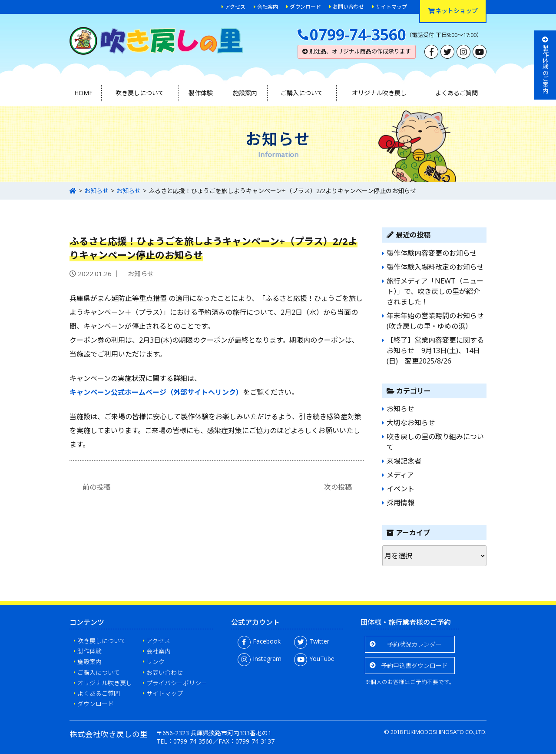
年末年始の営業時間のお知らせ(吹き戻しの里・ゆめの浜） (435, 321)
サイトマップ (391, 6)
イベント (400, 489)
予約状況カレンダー (414, 644)
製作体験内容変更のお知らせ (432, 253)
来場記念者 (404, 461)
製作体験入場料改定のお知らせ (435, 267)
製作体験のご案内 (545, 65)
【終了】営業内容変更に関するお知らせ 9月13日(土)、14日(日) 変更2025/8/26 (435, 350)
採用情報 (400, 502)
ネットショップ (453, 11)
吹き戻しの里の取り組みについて (435, 442)
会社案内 (267, 6)
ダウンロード (305, 6)
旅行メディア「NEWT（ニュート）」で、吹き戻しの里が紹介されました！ (435, 291)
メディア (400, 475)
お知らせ (96, 191)
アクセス (235, 6)
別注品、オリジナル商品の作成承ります (356, 51)
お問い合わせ (348, 6)
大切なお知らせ (411, 422)
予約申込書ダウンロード (414, 665)
